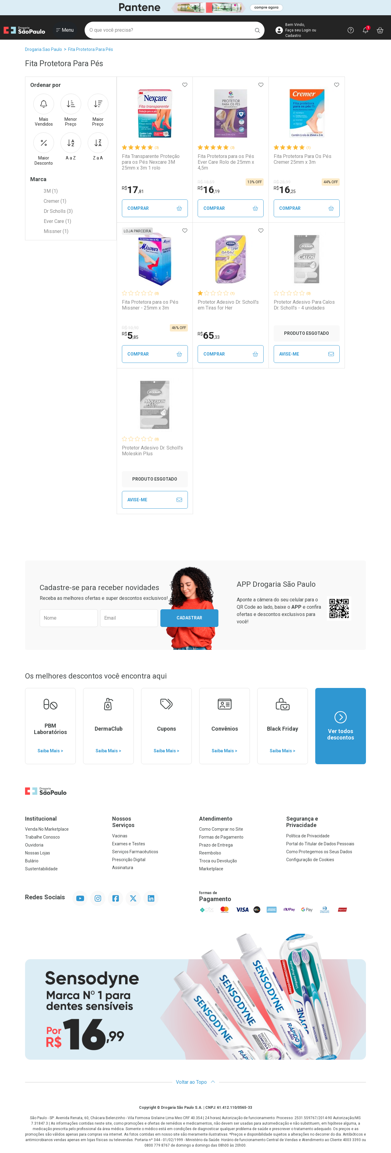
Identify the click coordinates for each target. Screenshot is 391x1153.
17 (133, 190)
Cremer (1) (55, 201)
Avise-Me (306, 354)
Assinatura (122, 867)
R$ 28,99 (282, 182)
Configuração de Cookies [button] (310, 859)
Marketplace (211, 868)
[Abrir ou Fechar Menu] (65, 30)
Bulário (31, 860)
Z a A (98, 146)
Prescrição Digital (128, 859)
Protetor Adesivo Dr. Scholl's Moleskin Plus (152, 451)
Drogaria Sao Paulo (43, 49)
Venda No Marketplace (47, 829)
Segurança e (326, 822)
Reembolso (210, 852)
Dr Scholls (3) (58, 211)
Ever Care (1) (57, 221)
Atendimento (215, 818)
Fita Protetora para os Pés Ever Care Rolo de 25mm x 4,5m (226, 162)
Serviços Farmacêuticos (135, 851)
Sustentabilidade (41, 868)
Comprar (154, 208)
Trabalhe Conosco (42, 837)
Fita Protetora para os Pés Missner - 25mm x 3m (150, 305)
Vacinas (119, 835)
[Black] (195, 7)
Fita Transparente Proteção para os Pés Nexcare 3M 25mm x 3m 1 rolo (151, 162)
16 (209, 190)
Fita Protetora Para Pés (90, 49)
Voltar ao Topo (195, 1082)
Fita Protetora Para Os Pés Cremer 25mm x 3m (302, 159)
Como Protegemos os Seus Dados (319, 851)
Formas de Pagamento (221, 837)
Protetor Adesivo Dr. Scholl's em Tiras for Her (228, 305)
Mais (43, 110)
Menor (70, 110)
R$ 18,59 (206, 182)
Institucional (41, 818)
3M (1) (51, 191)
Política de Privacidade (308, 835)
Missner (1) (56, 231)
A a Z (70, 146)
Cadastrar (189, 617)
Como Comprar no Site (221, 829)
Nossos (152, 822)
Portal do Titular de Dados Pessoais (320, 843)
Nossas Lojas (37, 852)
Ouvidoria (34, 845)
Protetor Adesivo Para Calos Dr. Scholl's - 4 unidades (304, 305)
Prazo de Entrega (216, 845)
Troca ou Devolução (218, 860)
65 (209, 335)
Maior (98, 110)
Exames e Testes (128, 843)
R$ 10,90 (130, 327)
